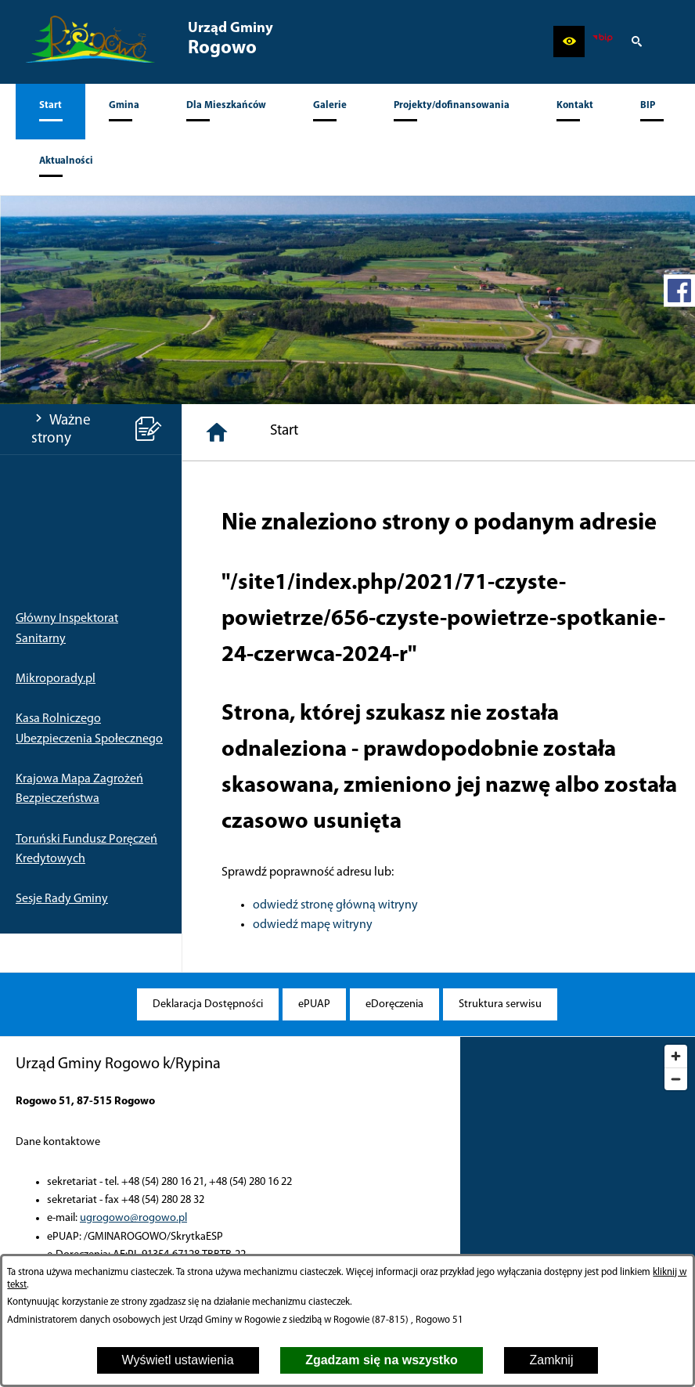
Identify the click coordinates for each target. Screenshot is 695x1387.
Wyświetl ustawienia (178, 1360)
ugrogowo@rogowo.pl (133, 1218)
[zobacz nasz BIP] (602, 41)
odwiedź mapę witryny (313, 925)
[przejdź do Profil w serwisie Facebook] (679, 290)
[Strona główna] (216, 432)
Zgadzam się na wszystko (381, 1360)
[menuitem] (50, 111)
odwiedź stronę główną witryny (335, 905)
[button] (569, 41)
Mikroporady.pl (55, 679)
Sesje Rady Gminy (62, 899)
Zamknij (551, 1360)
